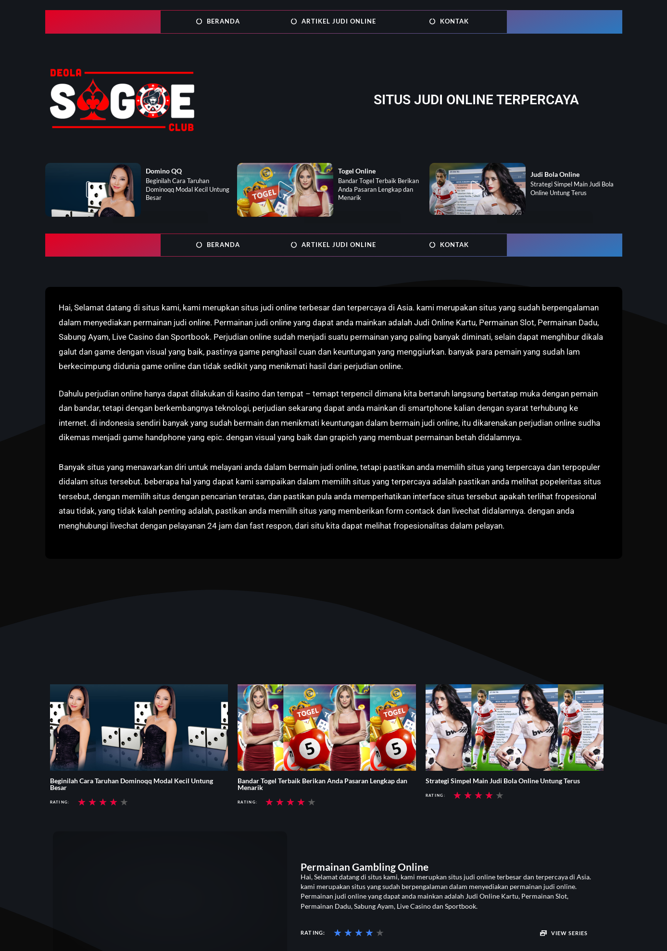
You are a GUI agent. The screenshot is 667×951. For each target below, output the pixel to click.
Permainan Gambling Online (364, 867)
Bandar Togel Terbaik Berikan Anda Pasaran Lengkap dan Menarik (322, 784)
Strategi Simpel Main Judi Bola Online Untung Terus (503, 781)
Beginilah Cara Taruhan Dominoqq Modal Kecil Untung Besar (131, 784)
